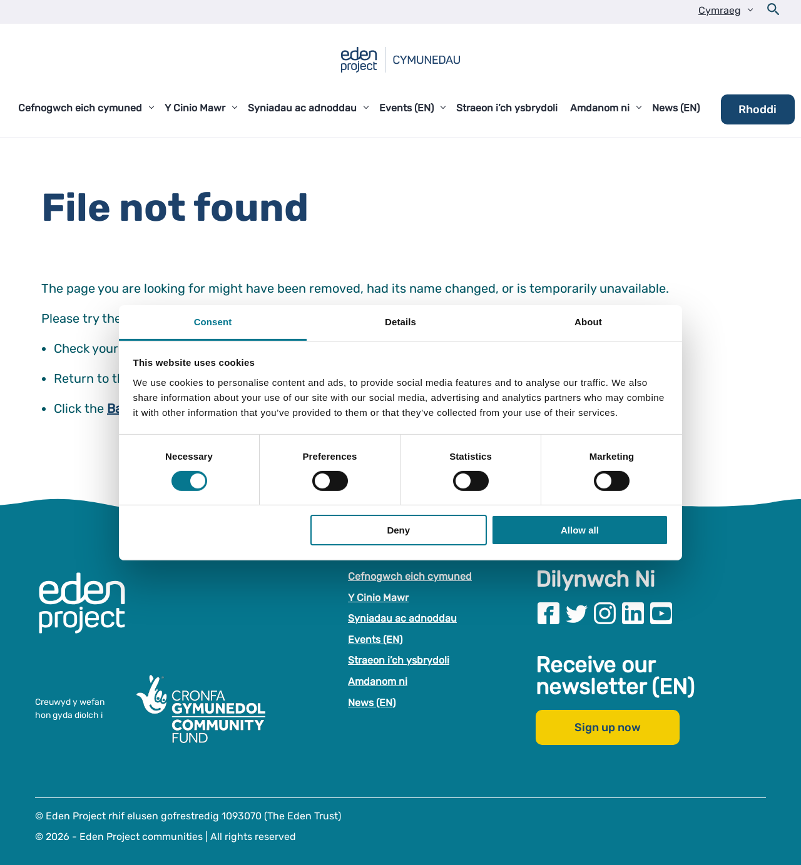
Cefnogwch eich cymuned (410, 576)
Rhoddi (757, 109)
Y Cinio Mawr (378, 598)
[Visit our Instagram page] (605, 613)
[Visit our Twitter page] (577, 613)
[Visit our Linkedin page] (633, 613)
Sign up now (607, 727)
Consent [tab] (213, 321)
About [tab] (588, 321)
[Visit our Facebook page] (548, 613)
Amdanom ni (377, 681)
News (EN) (371, 703)
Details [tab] (400, 321)
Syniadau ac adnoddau (402, 618)
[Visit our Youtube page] (661, 613)
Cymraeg (719, 10)
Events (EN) (375, 639)
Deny (398, 530)
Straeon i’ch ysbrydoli (398, 660)
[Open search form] (773, 12)
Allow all (580, 530)
